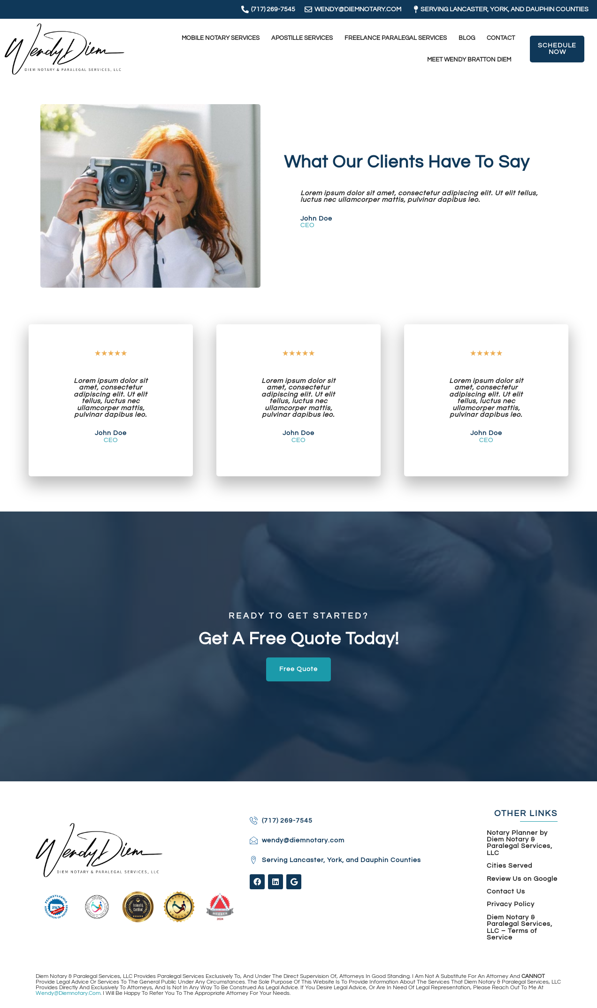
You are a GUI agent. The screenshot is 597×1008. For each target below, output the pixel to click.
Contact (501, 38)
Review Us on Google (522, 879)
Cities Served (509, 866)
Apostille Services (302, 38)
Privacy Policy (511, 904)
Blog (467, 38)
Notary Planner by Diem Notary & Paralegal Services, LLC (519, 843)
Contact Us (506, 891)
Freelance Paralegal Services (395, 38)
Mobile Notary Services (221, 38)
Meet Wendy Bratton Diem (469, 60)
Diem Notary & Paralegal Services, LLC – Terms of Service (519, 927)
